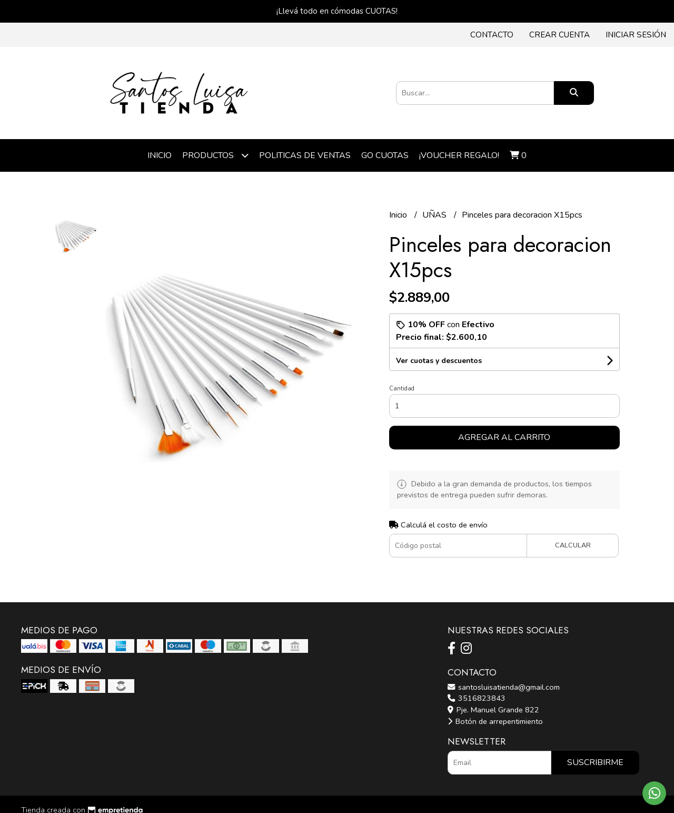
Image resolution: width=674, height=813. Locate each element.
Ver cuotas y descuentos (439, 361)
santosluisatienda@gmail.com (504, 687)
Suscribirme (595, 762)
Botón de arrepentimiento (495, 721)
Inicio (159, 155)
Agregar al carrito (504, 437)
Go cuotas (385, 155)
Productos (215, 155)
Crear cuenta (559, 35)
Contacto (491, 35)
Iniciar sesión (636, 35)
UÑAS (435, 215)
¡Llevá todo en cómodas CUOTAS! (337, 11)
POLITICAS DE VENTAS (305, 155)
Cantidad (401, 389)
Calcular (573, 545)
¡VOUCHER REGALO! (459, 155)
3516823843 (477, 698)
